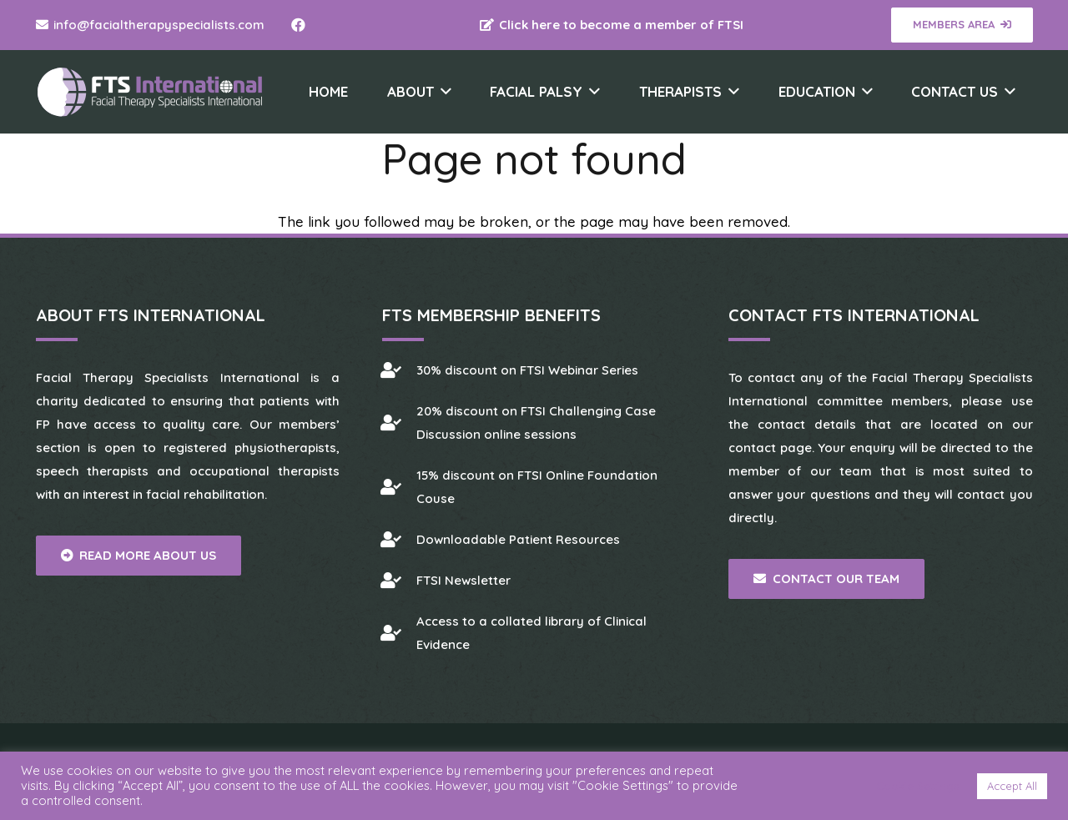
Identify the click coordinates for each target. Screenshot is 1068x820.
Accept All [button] (1012, 785)
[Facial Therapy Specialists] (150, 92)
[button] (442, 92)
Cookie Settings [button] (917, 785)
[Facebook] (298, 25)
